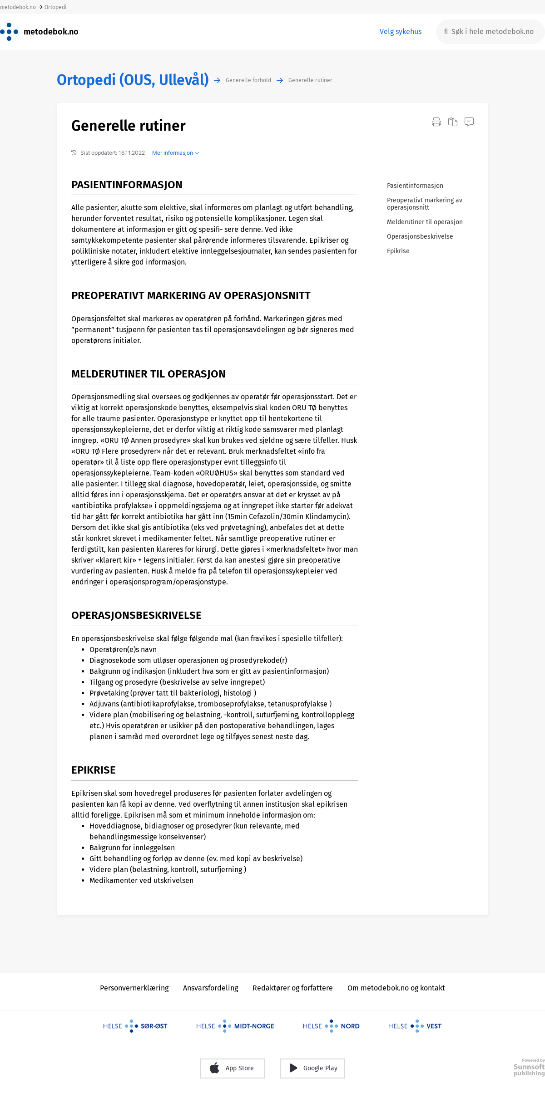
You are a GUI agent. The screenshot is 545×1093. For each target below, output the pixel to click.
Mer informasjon (176, 152)
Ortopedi (55, 7)
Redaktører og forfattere (293, 988)
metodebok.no (18, 7)
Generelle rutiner (310, 80)
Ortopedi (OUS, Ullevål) (132, 80)
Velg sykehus (400, 31)
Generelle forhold (248, 80)
